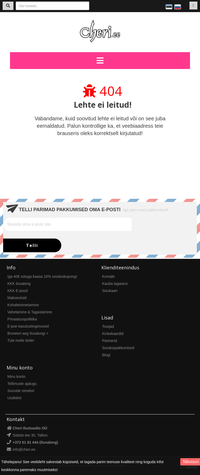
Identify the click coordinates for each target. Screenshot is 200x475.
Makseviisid (16, 298)
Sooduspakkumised (118, 348)
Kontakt (108, 276)
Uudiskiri (14, 398)
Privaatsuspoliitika (22, 319)
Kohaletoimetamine (23, 305)
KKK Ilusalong (19, 283)
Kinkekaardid (112, 333)
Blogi (106, 355)
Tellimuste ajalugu (22, 384)
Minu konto (16, 376)
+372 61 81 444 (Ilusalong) (35, 442)
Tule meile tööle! (20, 340)
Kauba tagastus (115, 283)
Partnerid (109, 341)
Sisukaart (109, 291)
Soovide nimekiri (20, 391)
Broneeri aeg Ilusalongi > (27, 333)
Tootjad (108, 326)
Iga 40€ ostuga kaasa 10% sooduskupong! (42, 276)
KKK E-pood (17, 291)
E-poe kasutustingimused (28, 326)
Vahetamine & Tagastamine (29, 312)
